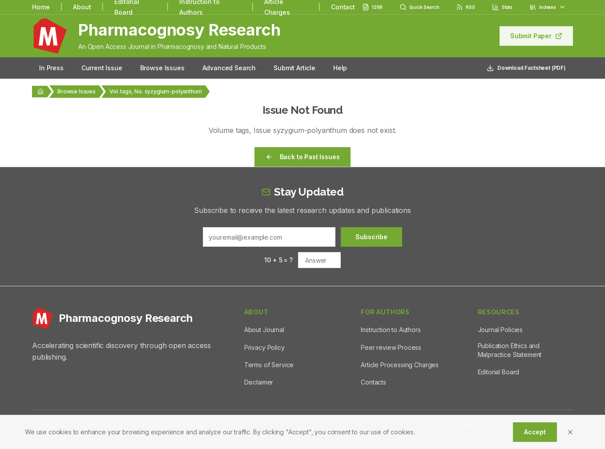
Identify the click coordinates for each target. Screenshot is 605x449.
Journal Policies (500, 329)
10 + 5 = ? (278, 260)
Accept (535, 432)
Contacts (373, 382)
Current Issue (101, 68)
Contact (343, 7)
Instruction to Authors (390, 329)
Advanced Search (229, 68)
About (82, 7)
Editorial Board (499, 372)
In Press (51, 68)
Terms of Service (269, 365)
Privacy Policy (264, 347)
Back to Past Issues (303, 156)
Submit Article (294, 68)
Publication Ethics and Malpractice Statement (510, 350)
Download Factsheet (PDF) (526, 68)
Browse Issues (162, 68)
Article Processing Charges (400, 365)
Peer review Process (391, 347)
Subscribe (371, 237)
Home (40, 7)
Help (340, 68)
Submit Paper (536, 36)
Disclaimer (258, 382)
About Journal (264, 329)
